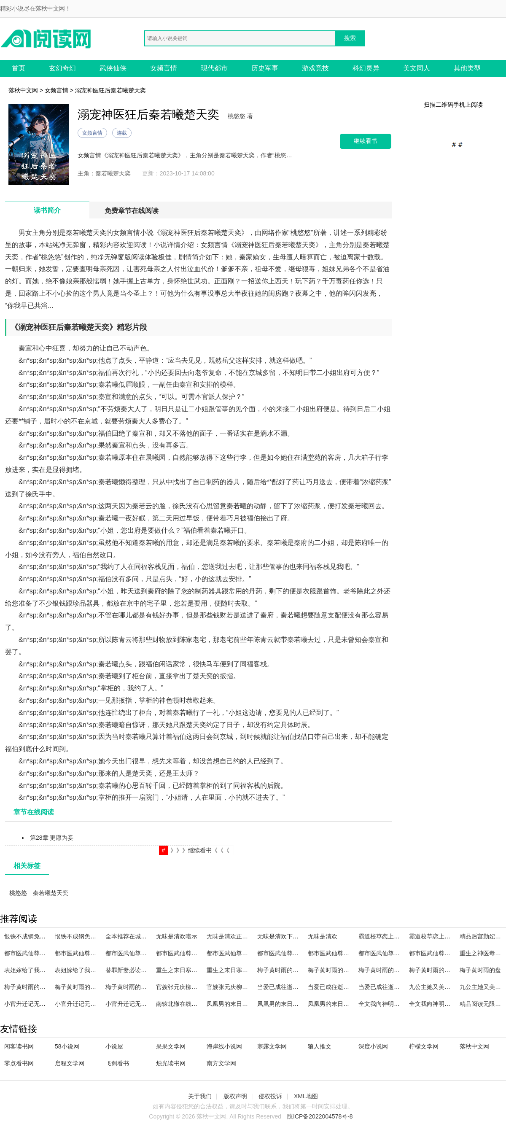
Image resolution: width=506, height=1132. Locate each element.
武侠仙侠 (113, 68)
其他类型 (467, 68)
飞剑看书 (117, 1063)
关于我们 (200, 1096)
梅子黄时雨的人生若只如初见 (295, 970)
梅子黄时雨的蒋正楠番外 (137, 987)
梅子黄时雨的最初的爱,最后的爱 (350, 970)
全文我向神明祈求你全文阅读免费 (453, 1003)
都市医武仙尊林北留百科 (390, 953)
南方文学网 (221, 1063)
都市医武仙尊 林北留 (183, 953)
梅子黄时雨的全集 (432, 970)
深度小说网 (373, 1046)
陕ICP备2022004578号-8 (320, 1116)
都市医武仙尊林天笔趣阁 (340, 953)
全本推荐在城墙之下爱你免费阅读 (149, 936)
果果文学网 (171, 1046)
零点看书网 (19, 1063)
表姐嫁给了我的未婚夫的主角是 (45, 970)
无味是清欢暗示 (176, 936)
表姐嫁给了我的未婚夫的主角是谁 (99, 970)
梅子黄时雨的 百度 (382, 970)
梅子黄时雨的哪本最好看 (87, 987)
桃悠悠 (18, 892)
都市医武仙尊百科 (280, 953)
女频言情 (163, 68)
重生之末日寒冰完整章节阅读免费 (200, 970)
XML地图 (306, 1096)
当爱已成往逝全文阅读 (337, 987)
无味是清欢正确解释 (233, 936)
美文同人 (416, 68)
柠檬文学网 (424, 1046)
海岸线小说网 (224, 1046)
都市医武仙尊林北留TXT (87, 953)
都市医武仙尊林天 (432, 953)
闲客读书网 (19, 1046)
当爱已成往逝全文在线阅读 (292, 987)
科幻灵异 (366, 68)
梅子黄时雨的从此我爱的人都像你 (48, 987)
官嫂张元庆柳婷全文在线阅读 (194, 987)
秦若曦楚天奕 (50, 892)
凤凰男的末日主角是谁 (337, 1003)
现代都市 (214, 68)
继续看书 (365, 141)
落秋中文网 (23, 90)
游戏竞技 (315, 68)
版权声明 (235, 1096)
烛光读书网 (171, 1063)
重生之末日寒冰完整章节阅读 (245, 970)
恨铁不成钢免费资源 (81, 936)
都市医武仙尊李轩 (230, 953)
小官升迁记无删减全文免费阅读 (96, 1003)
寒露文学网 (272, 1046)
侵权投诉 (270, 1096)
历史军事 (264, 68)
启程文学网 (69, 1063)
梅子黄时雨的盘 (480, 970)
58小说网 (67, 1046)
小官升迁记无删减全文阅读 (140, 1003)
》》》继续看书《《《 (199, 850)
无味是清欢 (322, 936)
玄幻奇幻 (62, 68)
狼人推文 (319, 1046)
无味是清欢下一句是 (283, 936)
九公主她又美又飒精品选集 (444, 987)
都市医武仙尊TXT (27, 953)
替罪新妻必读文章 (129, 970)
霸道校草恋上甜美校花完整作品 (450, 936)
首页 (18, 68)
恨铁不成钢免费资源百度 (36, 936)
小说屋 (114, 1046)
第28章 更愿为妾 (51, 837)
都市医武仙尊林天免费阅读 (140, 953)
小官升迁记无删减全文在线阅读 (45, 1003)
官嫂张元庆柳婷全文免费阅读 (245, 987)
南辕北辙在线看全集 (182, 1003)
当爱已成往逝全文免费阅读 (393, 987)
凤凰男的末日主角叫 (283, 1003)
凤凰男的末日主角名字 (236, 1003)
